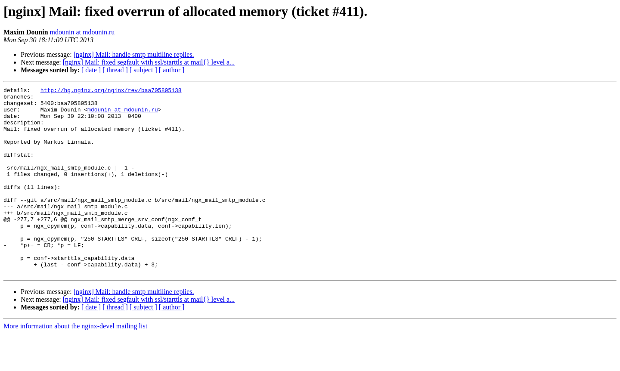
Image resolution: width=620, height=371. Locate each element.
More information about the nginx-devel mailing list (75, 363)
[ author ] (172, 70)
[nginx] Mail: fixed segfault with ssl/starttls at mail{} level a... (149, 62)
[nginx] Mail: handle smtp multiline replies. (134, 54)
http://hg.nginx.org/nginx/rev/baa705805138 (111, 91)
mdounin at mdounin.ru (82, 32)
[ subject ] (143, 70)
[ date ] (91, 70)
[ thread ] (115, 70)
